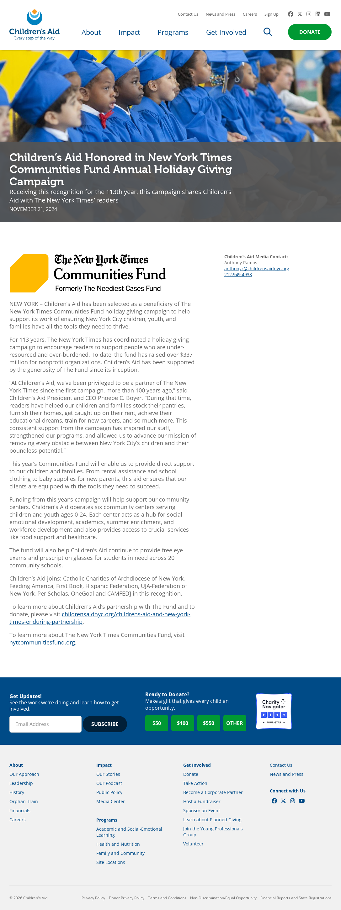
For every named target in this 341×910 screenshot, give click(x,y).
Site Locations (110, 862)
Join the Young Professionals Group (213, 832)
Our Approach (24, 774)
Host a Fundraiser (202, 801)
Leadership (21, 783)
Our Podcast (109, 783)
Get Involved (226, 32)
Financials (19, 810)
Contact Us (188, 14)
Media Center (110, 801)
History (16, 792)
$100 (182, 723)
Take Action (195, 783)
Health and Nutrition (118, 844)
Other (234, 723)
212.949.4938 (238, 274)
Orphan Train (23, 801)
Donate (309, 32)
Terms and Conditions (167, 898)
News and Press (220, 14)
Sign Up (271, 14)
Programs (173, 32)
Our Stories (108, 774)
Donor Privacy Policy (126, 898)
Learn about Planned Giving (212, 820)
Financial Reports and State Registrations (296, 898)
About (91, 32)
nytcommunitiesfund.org (42, 642)
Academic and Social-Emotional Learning (129, 832)
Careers (250, 14)
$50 (156, 723)
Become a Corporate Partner (213, 792)
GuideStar (313, 711)
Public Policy (109, 792)
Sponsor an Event (201, 810)
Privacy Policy (93, 898)
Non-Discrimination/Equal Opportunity (223, 898)
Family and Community (120, 853)
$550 (208, 723)
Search (268, 32)
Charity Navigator (274, 711)
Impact (129, 32)
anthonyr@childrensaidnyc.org (256, 268)
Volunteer (193, 844)
